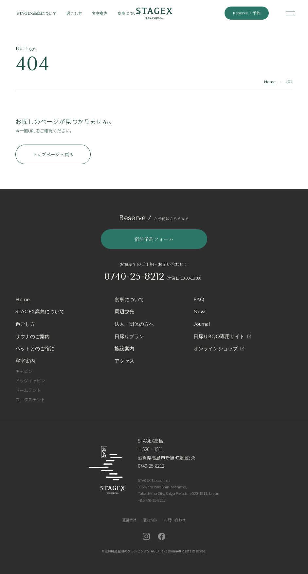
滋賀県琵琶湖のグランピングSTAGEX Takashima (140, 550)
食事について (129, 13)
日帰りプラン (129, 336)
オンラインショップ (215, 349)
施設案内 (124, 349)
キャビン (23, 371)
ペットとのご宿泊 (35, 349)
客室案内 (100, 13)
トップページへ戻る (53, 154)
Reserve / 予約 (247, 13)
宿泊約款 (150, 519)
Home (270, 81)
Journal (201, 324)
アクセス (124, 361)
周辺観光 (124, 312)
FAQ (198, 300)
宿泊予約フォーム (153, 238)
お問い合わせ (175, 519)
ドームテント (28, 390)
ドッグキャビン (30, 380)
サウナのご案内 (32, 336)
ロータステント (30, 399)
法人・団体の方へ (134, 324)
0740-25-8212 (134, 276)
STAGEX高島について (36, 13)
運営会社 (129, 519)
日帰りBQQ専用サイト (219, 336)
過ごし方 (74, 13)
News (200, 312)
